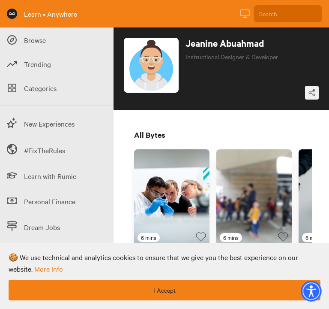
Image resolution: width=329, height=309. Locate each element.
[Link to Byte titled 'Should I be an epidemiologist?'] (171, 197)
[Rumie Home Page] (12, 14)
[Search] (288, 14)
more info (48, 268)
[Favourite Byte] (201, 237)
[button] (311, 291)
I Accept (164, 290)
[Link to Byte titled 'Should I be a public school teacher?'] (254, 197)
